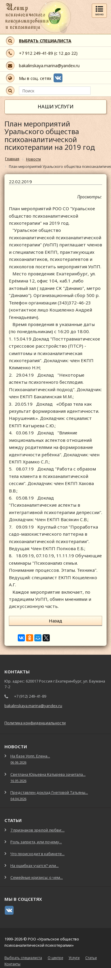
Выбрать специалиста (23, 957)
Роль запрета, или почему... (36, 842)
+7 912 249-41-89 (36, 53)
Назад (55, 621)
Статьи (91, 957)
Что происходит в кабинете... (37, 853)
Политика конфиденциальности (35, 722)
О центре (55, 957)
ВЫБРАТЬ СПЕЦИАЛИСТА (45, 41)
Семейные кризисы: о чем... (36, 877)
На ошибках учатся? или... (34, 865)
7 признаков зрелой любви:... (37, 830)
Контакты (12, 964)
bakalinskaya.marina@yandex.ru (49, 65)
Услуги (74, 957)
